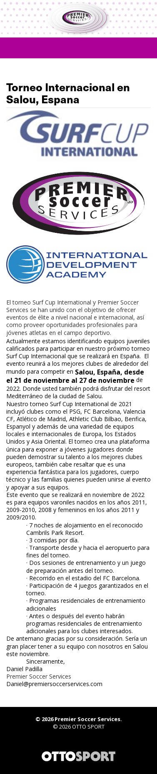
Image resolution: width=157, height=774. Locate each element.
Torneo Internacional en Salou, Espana (68, 93)
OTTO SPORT (88, 726)
